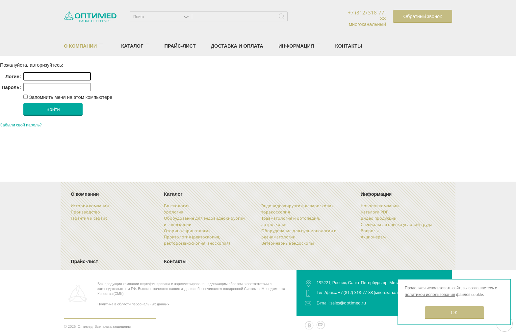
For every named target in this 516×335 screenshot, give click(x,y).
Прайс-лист (179, 45)
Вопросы (370, 230)
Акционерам (373, 236)
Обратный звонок (422, 15)
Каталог (135, 45)
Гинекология (177, 205)
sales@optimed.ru (348, 303)
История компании (90, 205)
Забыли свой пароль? (21, 125)
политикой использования (430, 294)
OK (454, 312)
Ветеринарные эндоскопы (287, 243)
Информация (299, 45)
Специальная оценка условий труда (396, 224)
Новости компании (380, 205)
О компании (83, 45)
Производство (85, 212)
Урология (173, 212)
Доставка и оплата (237, 45)
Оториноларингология (187, 230)
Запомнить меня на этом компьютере (70, 97)
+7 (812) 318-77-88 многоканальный (367, 18)
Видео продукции (379, 218)
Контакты (348, 45)
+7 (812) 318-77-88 (355, 292)
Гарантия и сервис (89, 218)
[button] (162, 16)
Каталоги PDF (374, 212)
